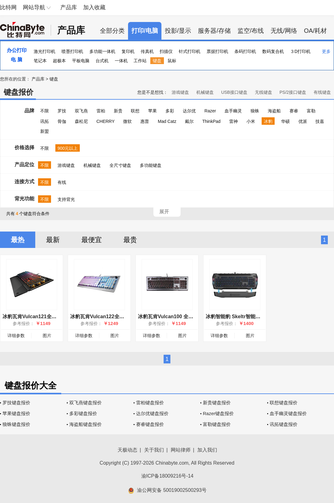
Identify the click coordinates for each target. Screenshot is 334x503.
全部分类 (112, 30)
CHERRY (105, 121)
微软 (127, 121)
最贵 (130, 240)
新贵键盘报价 (217, 402)
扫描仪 (166, 51)
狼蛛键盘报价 (16, 424)
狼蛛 (254, 110)
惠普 (144, 121)
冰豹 (268, 121)
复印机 (128, 51)
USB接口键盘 (234, 92)
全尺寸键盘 (120, 165)
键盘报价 (18, 92)
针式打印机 (189, 51)
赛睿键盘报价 (150, 424)
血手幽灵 (233, 110)
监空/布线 (251, 30)
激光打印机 (44, 51)
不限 (44, 110)
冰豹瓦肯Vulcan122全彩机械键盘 (107, 316)
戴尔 (189, 121)
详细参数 (16, 335)
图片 (47, 335)
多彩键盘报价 (83, 413)
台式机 (102, 60)
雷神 (233, 121)
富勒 (311, 110)
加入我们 (207, 450)
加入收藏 (94, 7)
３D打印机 (300, 51)
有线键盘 (322, 92)
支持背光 (66, 199)
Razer (210, 110)
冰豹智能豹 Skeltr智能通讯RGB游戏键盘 (251, 316)
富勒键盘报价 (217, 424)
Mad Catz (167, 121)
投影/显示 (178, 30)
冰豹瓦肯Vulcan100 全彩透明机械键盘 (180, 316)
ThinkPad (211, 121)
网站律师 (181, 450)
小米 (250, 121)
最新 (53, 240)
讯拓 (44, 121)
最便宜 (91, 240)
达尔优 (189, 110)
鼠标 (172, 60)
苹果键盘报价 (16, 413)
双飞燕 (81, 110)
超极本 (59, 60)
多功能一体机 (102, 51)
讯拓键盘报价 (284, 424)
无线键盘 (263, 92)
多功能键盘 (150, 165)
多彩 (169, 110)
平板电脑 (80, 60)
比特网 (8, 7)
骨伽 (62, 121)
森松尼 (81, 121)
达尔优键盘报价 (152, 413)
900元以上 (68, 148)
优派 (302, 121)
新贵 (118, 110)
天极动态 (127, 450)
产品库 (68, 7)
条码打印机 (245, 51)
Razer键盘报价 (218, 413)
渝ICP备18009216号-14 (167, 476)
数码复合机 (273, 51)
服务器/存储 (214, 30)
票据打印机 (217, 51)
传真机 (147, 51)
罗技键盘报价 (16, 402)
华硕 (285, 121)
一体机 (121, 60)
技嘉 (319, 121)
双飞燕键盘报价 (85, 402)
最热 (17, 240)
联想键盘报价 (284, 402)
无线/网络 (284, 30)
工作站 (140, 60)
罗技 (62, 110)
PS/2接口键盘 (293, 92)
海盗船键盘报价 (85, 424)
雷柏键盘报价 (150, 402)
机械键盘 (205, 92)
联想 (135, 110)
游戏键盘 (180, 92)
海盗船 (274, 110)
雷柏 (100, 110)
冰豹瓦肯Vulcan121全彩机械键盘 (39, 316)
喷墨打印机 (72, 51)
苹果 (152, 110)
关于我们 (154, 450)
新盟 (44, 131)
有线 (62, 182)
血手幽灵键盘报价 (288, 413)
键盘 (157, 60)
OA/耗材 (315, 30)
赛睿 (293, 110)
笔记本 (40, 60)
